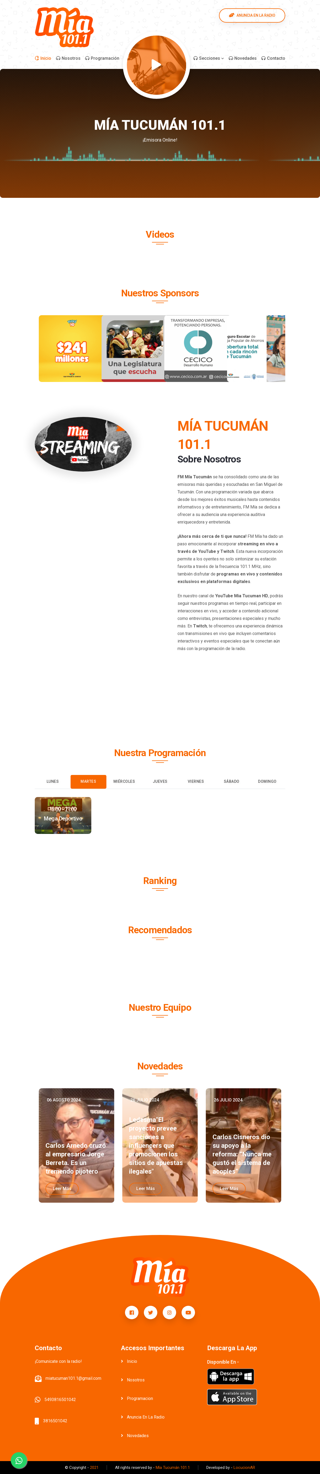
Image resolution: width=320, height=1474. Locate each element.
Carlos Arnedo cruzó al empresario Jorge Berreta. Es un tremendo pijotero (76, 1158)
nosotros (133, 1379)
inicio (129, 1361)
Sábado (231, 781)
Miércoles (124, 781)
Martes (88, 781)
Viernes (196, 781)
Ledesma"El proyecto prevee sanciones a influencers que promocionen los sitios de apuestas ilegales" (156, 1145)
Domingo (267, 781)
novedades (135, 1435)
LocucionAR (244, 1467)
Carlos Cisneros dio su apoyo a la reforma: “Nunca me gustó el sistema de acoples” (242, 1154)
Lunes (53, 781)
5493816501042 (60, 1399)
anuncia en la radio (143, 1417)
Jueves (160, 781)
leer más (62, 1188)
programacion (137, 1398)
